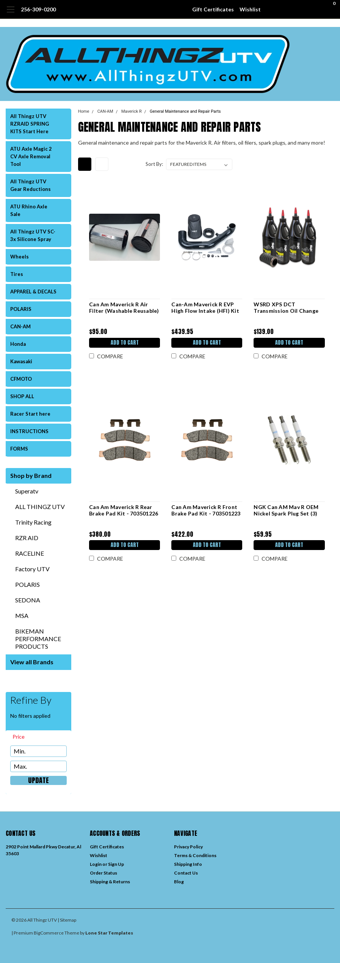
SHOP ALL (22, 396)
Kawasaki (21, 361)
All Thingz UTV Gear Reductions (30, 185)
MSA (21, 615)
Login (96, 864)
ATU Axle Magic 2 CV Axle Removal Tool (31, 156)
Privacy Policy (188, 847)
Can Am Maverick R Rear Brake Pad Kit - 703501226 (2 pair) (123, 510)
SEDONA (27, 600)
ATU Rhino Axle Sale (28, 210)
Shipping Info (188, 864)
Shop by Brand (31, 475)
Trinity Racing (33, 522)
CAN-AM (20, 326)
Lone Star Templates (109, 933)
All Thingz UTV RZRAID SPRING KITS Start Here (29, 123)
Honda (18, 344)
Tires (16, 274)
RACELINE (29, 553)
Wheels (19, 257)
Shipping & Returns (110, 881)
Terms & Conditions (195, 855)
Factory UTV (32, 568)
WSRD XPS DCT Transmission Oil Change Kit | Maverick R (286, 307)
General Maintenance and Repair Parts (185, 111)
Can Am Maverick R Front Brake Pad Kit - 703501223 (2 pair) (205, 510)
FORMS (19, 449)
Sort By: (154, 164)
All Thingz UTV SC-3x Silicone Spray (32, 235)
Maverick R (131, 111)
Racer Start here (30, 414)
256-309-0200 (38, 9)
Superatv (26, 491)
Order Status (103, 873)
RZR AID (26, 537)
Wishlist (250, 9)
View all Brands (31, 661)
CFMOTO (21, 379)
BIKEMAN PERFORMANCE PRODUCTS (38, 638)
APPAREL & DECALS (33, 291)
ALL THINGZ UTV (40, 506)
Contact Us (186, 873)
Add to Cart (124, 343)
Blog (179, 881)
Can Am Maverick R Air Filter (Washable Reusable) (124, 307)
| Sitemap (67, 920)
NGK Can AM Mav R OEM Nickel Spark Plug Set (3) (286, 510)
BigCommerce (49, 933)
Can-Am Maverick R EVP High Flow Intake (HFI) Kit (205, 307)
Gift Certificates (213, 9)
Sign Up (116, 864)
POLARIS (20, 309)
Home (83, 111)
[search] (289, 9)
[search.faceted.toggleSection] (22, 737)
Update (38, 780)
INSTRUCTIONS (29, 431)
